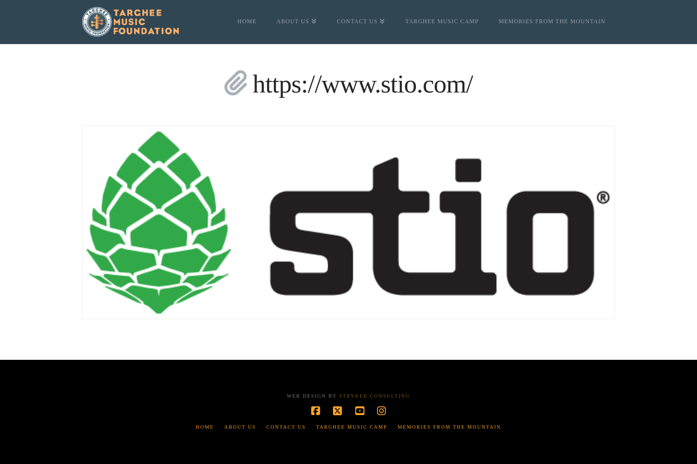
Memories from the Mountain (449, 427)
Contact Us (286, 427)
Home (205, 427)
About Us (240, 427)
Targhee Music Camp (351, 427)
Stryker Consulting (374, 396)
